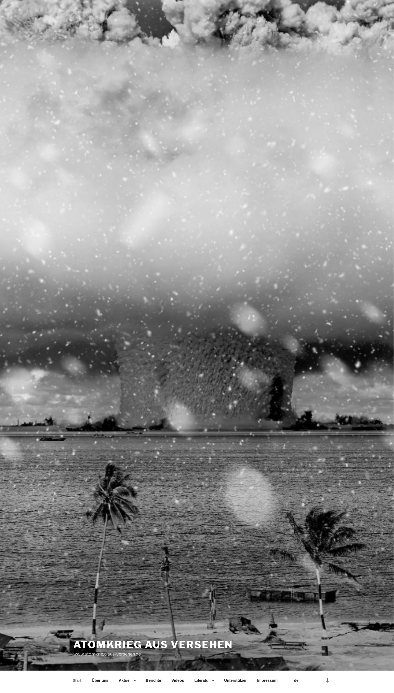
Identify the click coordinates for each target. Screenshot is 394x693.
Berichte (153, 680)
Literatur (204, 680)
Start (77, 680)
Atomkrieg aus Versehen (153, 645)
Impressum (267, 680)
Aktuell (128, 680)
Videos (178, 680)
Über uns (100, 680)
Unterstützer (235, 680)
